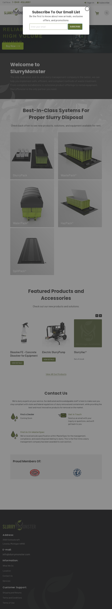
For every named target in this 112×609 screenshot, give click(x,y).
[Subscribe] (75, 27)
